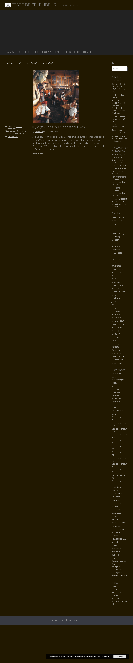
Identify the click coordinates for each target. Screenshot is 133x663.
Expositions (116, 487)
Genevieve (39, 132)
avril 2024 (115, 230)
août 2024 (115, 224)
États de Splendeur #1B (13, 128)
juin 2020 (115, 301)
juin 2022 (115, 256)
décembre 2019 (118, 321)
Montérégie (116, 532)
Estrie (114, 414)
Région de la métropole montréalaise (15, 132)
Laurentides (116, 513)
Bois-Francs (116, 389)
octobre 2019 (117, 327)
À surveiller (13, 52)
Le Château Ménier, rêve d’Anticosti (118, 160)
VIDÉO (26, 52)
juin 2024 (115, 227)
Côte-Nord (116, 407)
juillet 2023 (116, 237)
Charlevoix (116, 393)
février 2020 (116, 314)
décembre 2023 (118, 234)
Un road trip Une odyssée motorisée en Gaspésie (119, 138)
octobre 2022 (117, 253)
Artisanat (115, 386)
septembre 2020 (118, 292)
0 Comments (13, 137)
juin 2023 (115, 240)
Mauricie (115, 519)
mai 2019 (115, 340)
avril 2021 (115, 279)
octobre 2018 (117, 363)
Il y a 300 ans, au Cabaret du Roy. (58, 127)
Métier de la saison (119, 523)
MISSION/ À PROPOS (51, 52)
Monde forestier (118, 529)
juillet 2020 (116, 298)
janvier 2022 (116, 266)
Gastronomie (10, 131)
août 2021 (115, 276)
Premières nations (119, 549)
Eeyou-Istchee (117, 411)
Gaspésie (115, 490)
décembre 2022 (118, 250)
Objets (114, 545)
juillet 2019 (116, 334)
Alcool (114, 383)
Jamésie (115, 506)
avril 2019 (115, 344)
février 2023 (116, 246)
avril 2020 (116, 308)
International (116, 503)
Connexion (116, 587)
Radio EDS (116, 555)
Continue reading (40, 154)
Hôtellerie (115, 500)
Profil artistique (117, 552)
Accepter (120, 656)
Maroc (114, 516)
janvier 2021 (116, 282)
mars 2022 (116, 259)
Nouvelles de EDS (119, 539)
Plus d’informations (103, 656)
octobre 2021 (117, 272)
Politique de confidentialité (78, 52)
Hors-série (116, 497)
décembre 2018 (118, 357)
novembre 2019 (118, 324)
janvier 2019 (116, 353)
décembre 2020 (118, 285)
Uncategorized (117, 573)
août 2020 (116, 295)
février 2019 (116, 350)
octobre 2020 (117, 289)
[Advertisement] (66, 29)
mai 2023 (115, 243)
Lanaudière (116, 510)
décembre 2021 (118, 269)
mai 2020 (115, 305)
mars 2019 (116, 347)
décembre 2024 (118, 217)
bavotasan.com (75, 620)
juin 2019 (115, 337)
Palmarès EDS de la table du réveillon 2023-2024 (119, 182)
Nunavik (115, 542)
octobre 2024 (117, 221)
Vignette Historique (119, 576)
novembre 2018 (118, 360)
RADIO (35, 52)
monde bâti (116, 526)
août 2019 (115, 331)
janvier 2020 (116, 318)
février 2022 (116, 263)
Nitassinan (116, 536)
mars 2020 (116, 311)
